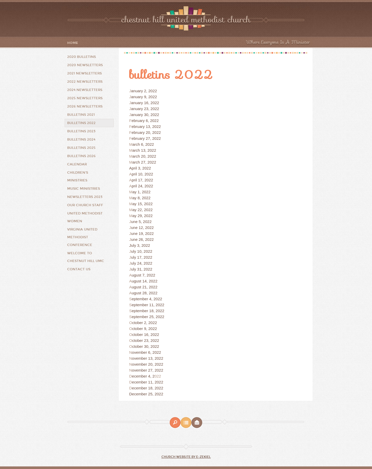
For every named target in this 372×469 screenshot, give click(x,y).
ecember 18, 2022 (147, 388)
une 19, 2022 (142, 233)
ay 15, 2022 (143, 204)
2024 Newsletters (84, 90)
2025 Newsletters (85, 98)
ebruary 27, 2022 (146, 138)
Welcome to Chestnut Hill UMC (85, 257)
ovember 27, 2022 (147, 370)
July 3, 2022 (139, 245)
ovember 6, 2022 (146, 352)
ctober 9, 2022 (144, 328)
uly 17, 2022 (141, 257)
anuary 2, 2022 (144, 91)
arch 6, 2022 (143, 144)
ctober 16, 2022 (145, 334)
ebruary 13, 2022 (146, 126)
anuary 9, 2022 (144, 97)
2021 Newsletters (84, 73)
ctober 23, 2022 (145, 340)
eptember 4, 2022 (147, 299)
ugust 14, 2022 (144, 281)
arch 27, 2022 (144, 162)
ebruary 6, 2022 (145, 120)
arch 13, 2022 (144, 150)
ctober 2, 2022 (144, 322)
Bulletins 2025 (81, 148)
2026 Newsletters (85, 106)
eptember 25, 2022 (148, 316)
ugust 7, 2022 (143, 275)
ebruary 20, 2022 (146, 132)
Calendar (77, 164)
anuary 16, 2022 (145, 103)
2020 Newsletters (85, 65)
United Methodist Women (85, 217)
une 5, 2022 (141, 221)
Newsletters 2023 (85, 197)
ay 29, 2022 (143, 215)
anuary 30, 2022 (145, 114)
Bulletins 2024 (81, 139)
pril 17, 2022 (142, 180)
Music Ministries (83, 189)
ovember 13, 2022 (147, 358)
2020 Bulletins (81, 57)
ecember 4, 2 (143, 376)
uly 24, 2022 (141, 263)
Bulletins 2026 (81, 156)
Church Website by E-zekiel (186, 457)
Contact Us (78, 269)
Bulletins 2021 (81, 115)
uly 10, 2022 (141, 251)
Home (72, 43)
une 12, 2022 (142, 227)
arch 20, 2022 (144, 156)
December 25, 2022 (146, 394)
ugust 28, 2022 (144, 293)
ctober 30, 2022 (145, 346)
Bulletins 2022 (81, 123)
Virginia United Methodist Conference (82, 237)
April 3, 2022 (140, 168)
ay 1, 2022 (142, 192)
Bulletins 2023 (81, 131)
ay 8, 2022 (142, 198)
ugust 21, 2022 (144, 287)
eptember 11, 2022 (148, 305)
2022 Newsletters (85, 82)
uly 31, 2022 (141, 269)
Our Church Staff (85, 205)
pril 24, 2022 (142, 186)
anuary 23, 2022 (145, 108)
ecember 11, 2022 (147, 382)
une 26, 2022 (142, 239)
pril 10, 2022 (142, 174)
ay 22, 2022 (143, 209)
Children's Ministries (77, 176)
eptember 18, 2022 (148, 311)
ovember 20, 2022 (147, 364)
